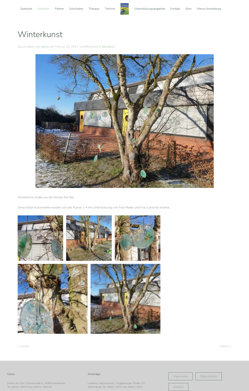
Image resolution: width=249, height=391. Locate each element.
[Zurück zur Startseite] (124, 9)
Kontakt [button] (175, 9)
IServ (188, 9)
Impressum (180, 376)
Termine (110, 9)
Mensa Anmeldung (209, 9)
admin (45, 47)
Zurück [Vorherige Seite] (23, 346)
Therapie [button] (94, 9)
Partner (59, 9)
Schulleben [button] (76, 9)
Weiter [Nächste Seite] (225, 346)
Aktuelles (43, 9)
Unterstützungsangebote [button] (149, 9)
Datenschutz (208, 376)
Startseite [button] (26, 9)
